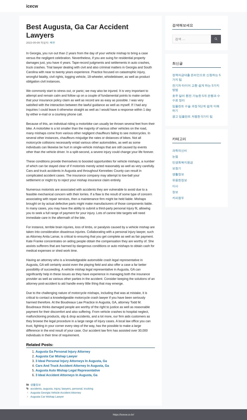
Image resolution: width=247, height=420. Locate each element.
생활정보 (35, 384)
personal (77, 388)
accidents (36, 388)
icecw (32, 6)
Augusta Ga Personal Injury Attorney (63, 351)
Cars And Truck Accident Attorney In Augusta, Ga (72, 365)
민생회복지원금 (182, 162)
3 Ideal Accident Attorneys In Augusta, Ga (67, 375)
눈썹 (175, 156)
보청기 (176, 168)
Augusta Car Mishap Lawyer (57, 356)
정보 (175, 192)
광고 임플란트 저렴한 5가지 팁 (192, 116)
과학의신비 (179, 150)
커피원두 (178, 198)
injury (57, 388)
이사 (175, 186)
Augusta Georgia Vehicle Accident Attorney (55, 392)
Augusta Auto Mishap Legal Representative (68, 370)
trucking (88, 388)
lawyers (66, 388)
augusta (47, 388)
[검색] (216, 39)
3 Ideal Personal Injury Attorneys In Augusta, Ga (71, 361)
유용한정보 (179, 180)
